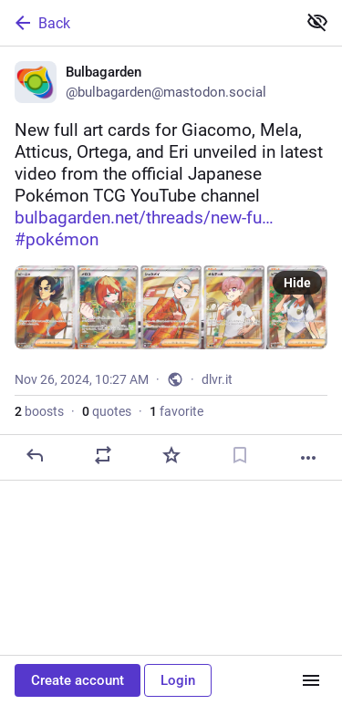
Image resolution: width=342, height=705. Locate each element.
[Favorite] (171, 455)
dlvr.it (217, 379)
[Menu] (311, 680)
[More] (308, 458)
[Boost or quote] (103, 455)
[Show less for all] (317, 22)
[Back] (146, 23)
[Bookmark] (240, 455)
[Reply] (35, 455)
